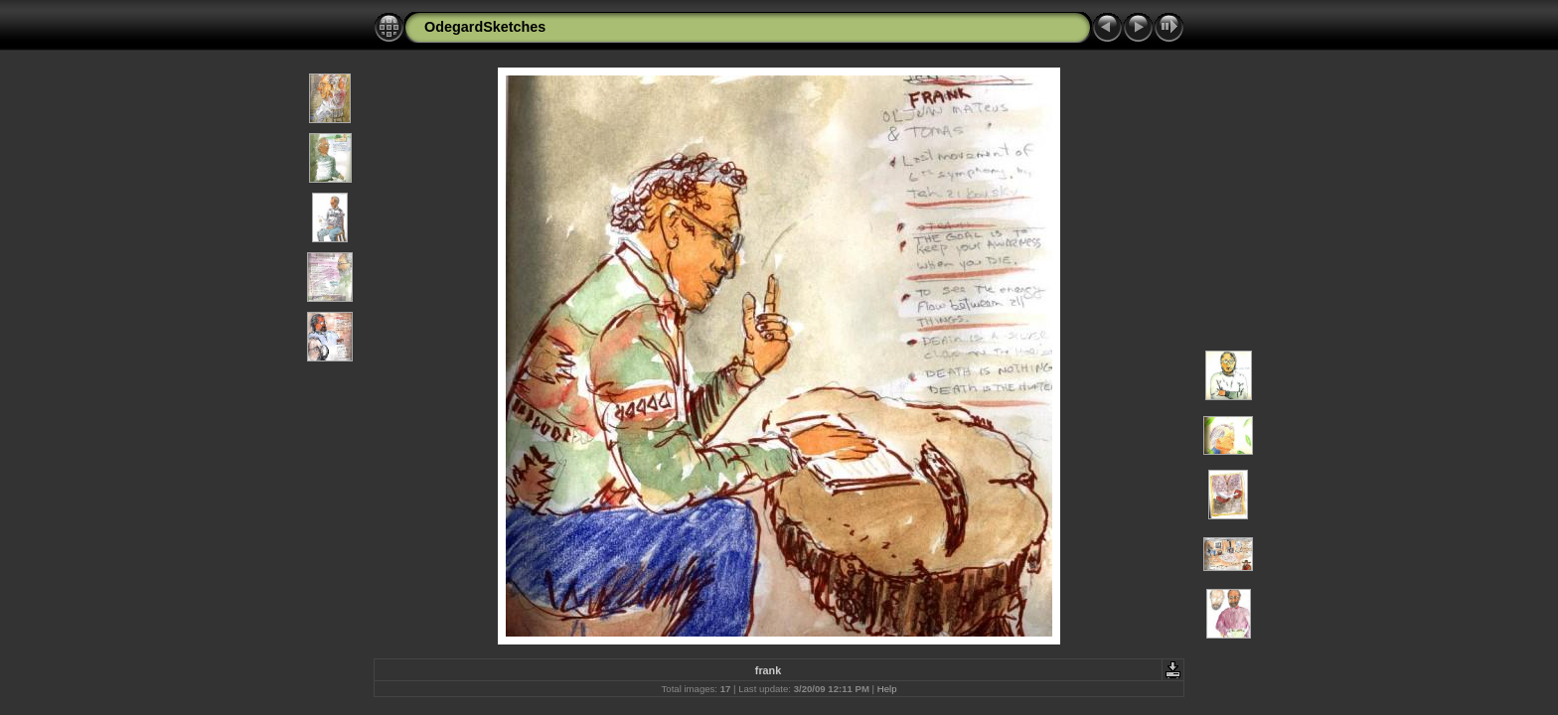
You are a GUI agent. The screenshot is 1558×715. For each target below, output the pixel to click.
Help (887, 688)
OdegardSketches (484, 27)
